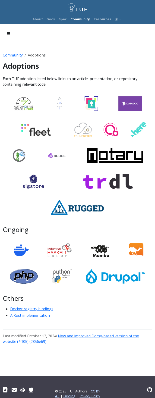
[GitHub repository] (149, 389)
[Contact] (5, 389)
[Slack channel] (22, 389)
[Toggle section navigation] (8, 33)
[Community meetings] (31, 389)
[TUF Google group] (14, 389)
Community (13, 55)
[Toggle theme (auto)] (118, 19)
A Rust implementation (30, 315)
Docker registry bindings (31, 308)
